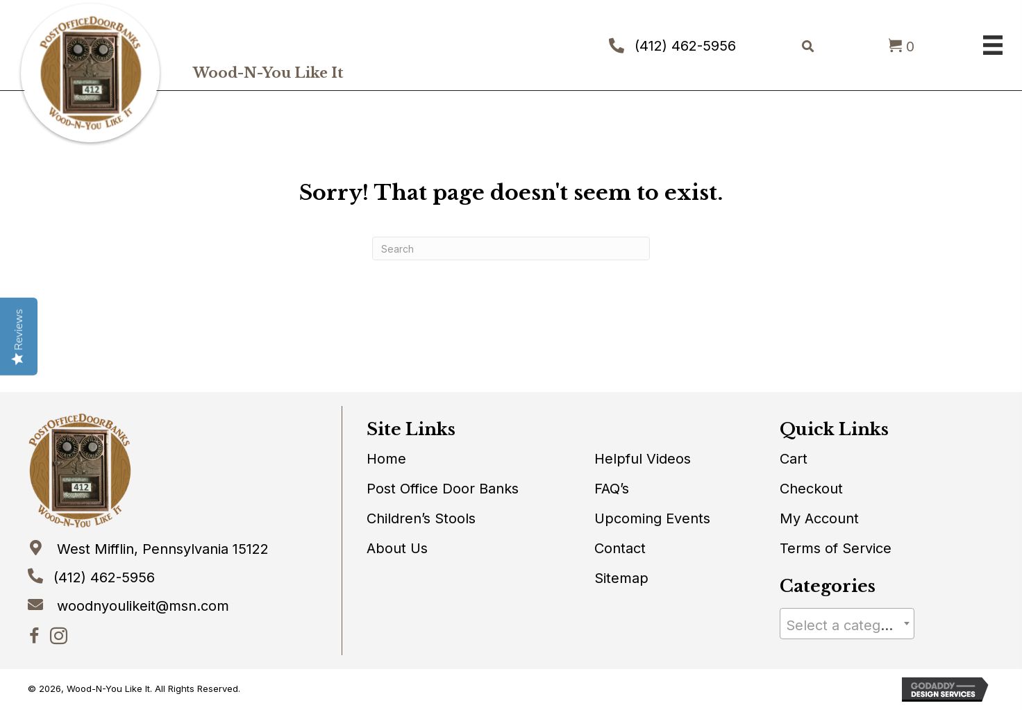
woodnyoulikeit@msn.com (143, 606)
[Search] (511, 248)
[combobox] (847, 623)
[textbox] (847, 625)
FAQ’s (611, 488)
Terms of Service (835, 548)
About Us (397, 548)
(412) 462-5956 (685, 45)
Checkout (811, 488)
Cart (793, 458)
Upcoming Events (652, 518)
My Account (819, 518)
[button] (34, 636)
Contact (620, 548)
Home (386, 458)
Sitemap (621, 578)
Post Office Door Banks (443, 488)
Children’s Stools (421, 518)
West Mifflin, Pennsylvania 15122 (163, 549)
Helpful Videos (642, 458)
